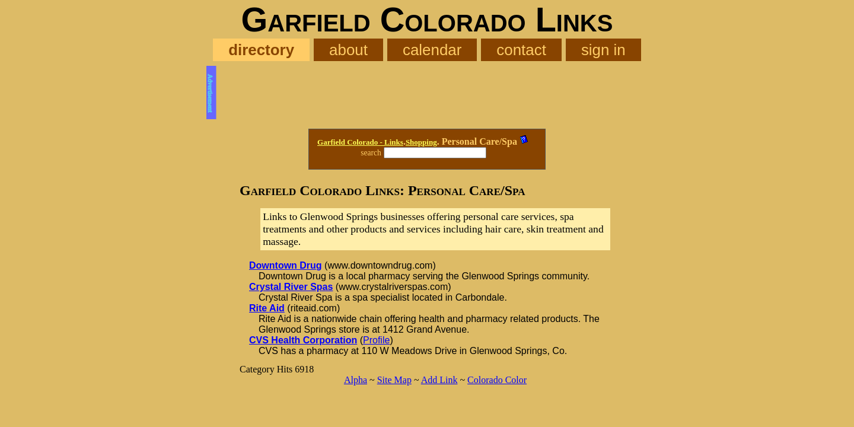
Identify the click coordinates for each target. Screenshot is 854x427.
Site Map (394, 380)
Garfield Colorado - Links (360, 142)
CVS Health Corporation (303, 340)
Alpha (355, 380)
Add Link (439, 380)
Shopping (421, 142)
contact (521, 50)
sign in (603, 50)
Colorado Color (497, 380)
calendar (432, 50)
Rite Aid (267, 308)
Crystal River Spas (291, 287)
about (348, 50)
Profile (376, 340)
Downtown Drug (285, 265)
